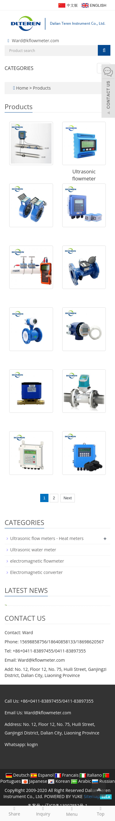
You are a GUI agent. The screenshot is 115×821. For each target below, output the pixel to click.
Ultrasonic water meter (33, 550)
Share (14, 811)
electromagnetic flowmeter (37, 561)
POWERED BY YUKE (64, 796)
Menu (72, 811)
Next (67, 498)
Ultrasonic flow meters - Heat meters (46, 538)
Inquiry (43, 811)
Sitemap (92, 796)
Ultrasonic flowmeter (84, 175)
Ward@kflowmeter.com (35, 40)
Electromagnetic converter (36, 572)
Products (42, 88)
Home (22, 88)
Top (100, 811)
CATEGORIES (19, 68)
